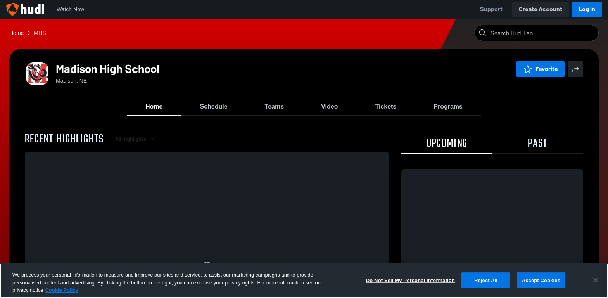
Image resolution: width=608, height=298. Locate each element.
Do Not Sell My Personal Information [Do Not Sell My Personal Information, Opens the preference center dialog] (410, 280)
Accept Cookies (541, 280)
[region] (304, 280)
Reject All (485, 280)
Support (491, 9)
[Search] (543, 33)
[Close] (595, 280)
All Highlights (136, 139)
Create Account (540, 9)
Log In (587, 9)
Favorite (540, 69)
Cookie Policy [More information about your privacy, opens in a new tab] (61, 290)
